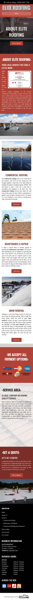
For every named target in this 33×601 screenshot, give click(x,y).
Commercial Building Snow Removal (14, 526)
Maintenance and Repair (10, 523)
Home (3, 512)
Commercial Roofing (9, 520)
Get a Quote (5, 535)
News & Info (5, 532)
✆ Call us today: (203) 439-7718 (16, 2)
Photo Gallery (6, 529)
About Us (4, 515)
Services (4, 518)
